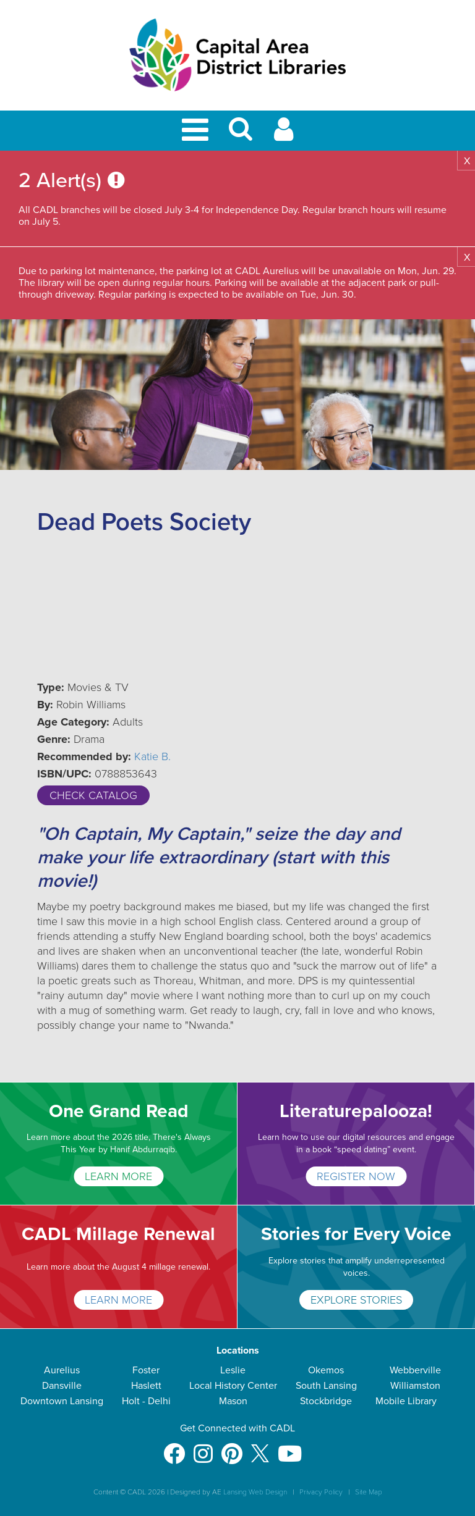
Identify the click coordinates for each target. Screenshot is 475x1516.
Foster (146, 1370)
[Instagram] (203, 1448)
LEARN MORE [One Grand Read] (118, 1176)
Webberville (415, 1370)
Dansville (62, 1386)
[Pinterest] (231, 1448)
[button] (240, 134)
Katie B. (152, 756)
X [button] (467, 161)
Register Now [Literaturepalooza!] (356, 1176)
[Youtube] (290, 1448)
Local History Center (233, 1386)
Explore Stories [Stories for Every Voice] (356, 1300)
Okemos (326, 1370)
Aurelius (62, 1370)
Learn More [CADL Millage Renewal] (118, 1300)
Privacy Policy (321, 1492)
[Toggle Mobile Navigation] (197, 131)
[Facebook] (174, 1448)
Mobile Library (406, 1401)
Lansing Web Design (255, 1492)
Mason (233, 1401)
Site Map (368, 1492)
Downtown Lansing (61, 1401)
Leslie (233, 1370)
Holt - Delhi (146, 1401)
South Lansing (326, 1386)
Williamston (415, 1386)
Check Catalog (93, 795)
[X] (260, 1448)
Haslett (146, 1386)
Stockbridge (326, 1401)
